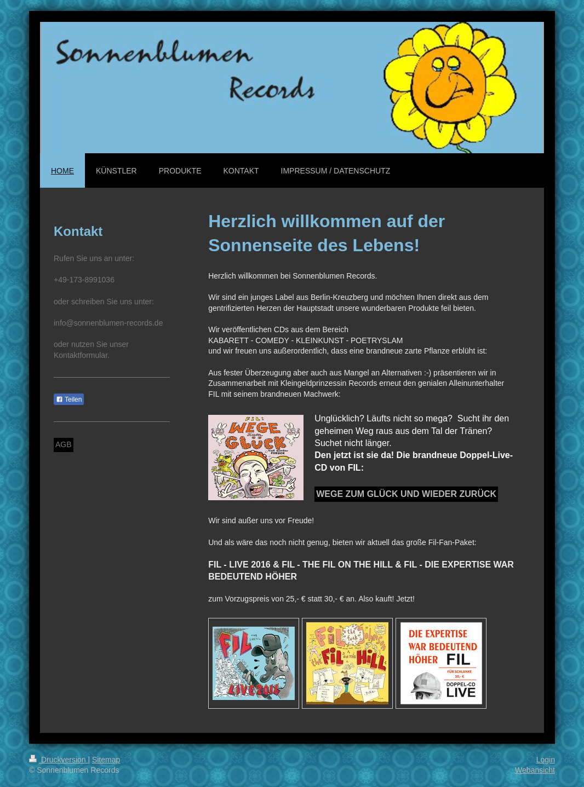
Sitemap (106, 759)
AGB (63, 444)
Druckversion (58, 759)
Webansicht (535, 770)
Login (545, 759)
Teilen (69, 399)
